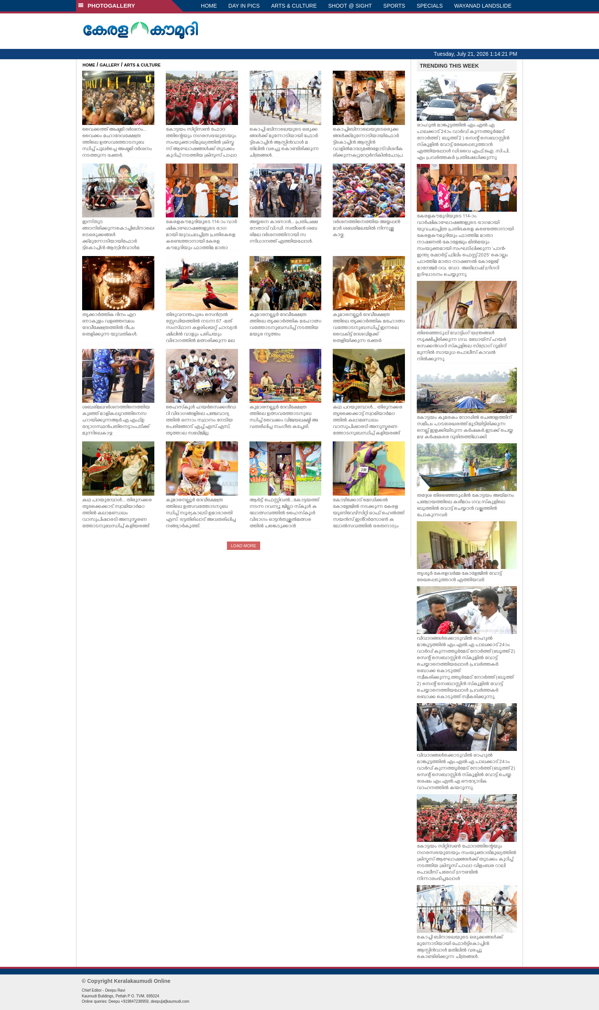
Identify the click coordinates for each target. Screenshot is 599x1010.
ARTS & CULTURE (294, 6)
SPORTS (394, 6)
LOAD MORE (243, 545)
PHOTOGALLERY (106, 5)
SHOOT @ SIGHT (350, 6)
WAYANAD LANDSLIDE (483, 6)
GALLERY (110, 65)
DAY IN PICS (244, 6)
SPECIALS (430, 6)
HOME (209, 6)
